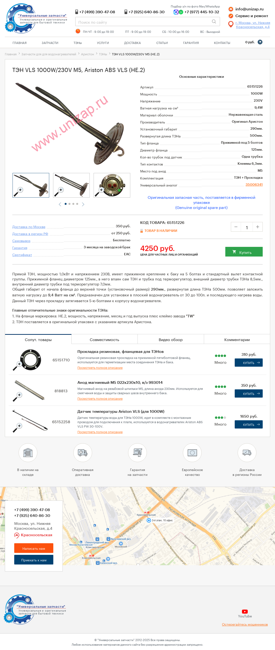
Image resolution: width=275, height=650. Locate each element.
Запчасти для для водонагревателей (48, 53)
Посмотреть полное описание (100, 367)
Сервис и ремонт (251, 16)
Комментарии (237, 339)
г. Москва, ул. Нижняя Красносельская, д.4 (252, 24)
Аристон (87, 53)
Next (82, 204)
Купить (245, 252)
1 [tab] (66, 204)
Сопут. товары (38, 339)
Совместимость (104, 339)
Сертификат (22, 254)
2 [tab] (69, 204)
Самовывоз (21, 240)
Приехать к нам (34, 559)
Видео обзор (171, 339)
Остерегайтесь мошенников (245, 624)
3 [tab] (73, 204)
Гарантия (191, 42)
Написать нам (33, 548)
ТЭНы (103, 53)
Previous (60, 204)
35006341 (254, 184)
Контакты (222, 42)
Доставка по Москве (28, 226)
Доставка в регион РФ (30, 233)
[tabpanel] (31, 185)
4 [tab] (77, 204)
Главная (20, 42)
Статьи (162, 42)
